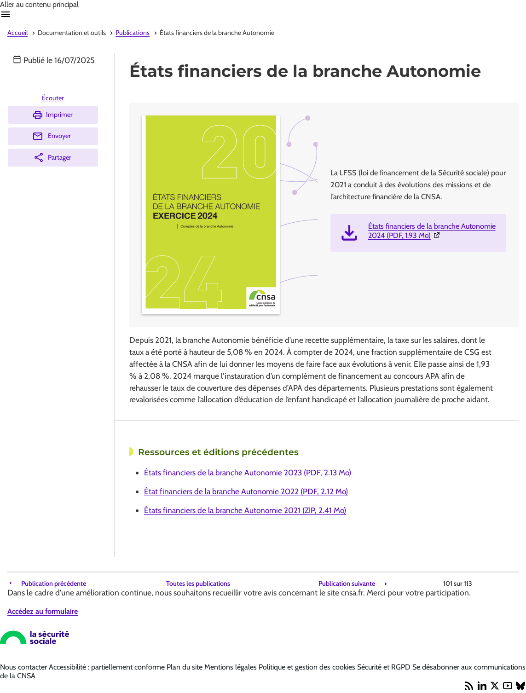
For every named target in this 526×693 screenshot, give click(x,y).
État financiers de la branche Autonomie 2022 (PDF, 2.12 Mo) (246, 491)
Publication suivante (346, 584)
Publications (133, 33)
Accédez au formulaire (42, 611)
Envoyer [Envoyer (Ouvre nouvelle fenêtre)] (51, 136)
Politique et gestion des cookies (308, 667)
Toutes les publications (198, 584)
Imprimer (52, 115)
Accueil (17, 33)
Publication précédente (53, 584)
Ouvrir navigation (5, 14)
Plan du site (185, 667)
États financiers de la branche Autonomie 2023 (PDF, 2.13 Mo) (247, 472)
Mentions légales (231, 667)
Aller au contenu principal (39, 4)
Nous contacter (24, 667)
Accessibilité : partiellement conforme (108, 667)
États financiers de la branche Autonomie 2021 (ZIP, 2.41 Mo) (245, 510)
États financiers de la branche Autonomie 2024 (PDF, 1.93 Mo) (433, 231)
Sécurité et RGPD (384, 667)
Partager (52, 157)
